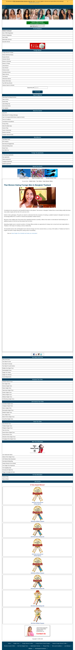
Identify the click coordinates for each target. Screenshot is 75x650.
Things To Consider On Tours (8, 472)
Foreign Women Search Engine (43, 643)
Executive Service (6, 41)
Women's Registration (7, 35)
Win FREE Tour (5, 150)
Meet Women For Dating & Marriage (10, 115)
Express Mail (5, 101)
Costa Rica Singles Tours (7, 419)
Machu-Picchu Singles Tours (8, 416)
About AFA (4, 112)
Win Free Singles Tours (22, 646)
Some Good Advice (6, 105)
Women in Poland (6, 63)
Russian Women (5, 57)
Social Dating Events (6, 376)
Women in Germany (6, 61)
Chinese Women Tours (7, 434)
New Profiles (5, 37)
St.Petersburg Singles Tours (8, 399)
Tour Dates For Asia (6, 361)
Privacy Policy (5, 123)
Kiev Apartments (5, 157)
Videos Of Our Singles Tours (8, 456)
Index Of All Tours (6, 359)
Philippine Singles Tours (7, 428)
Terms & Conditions (6, 119)
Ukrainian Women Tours (7, 381)
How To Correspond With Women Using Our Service (13, 117)
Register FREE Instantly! (37, 22)
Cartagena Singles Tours (7, 405)
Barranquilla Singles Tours (7, 410)
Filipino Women (5, 74)
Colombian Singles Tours (7, 403)
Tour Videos (39, 181)
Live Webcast (67, 646)
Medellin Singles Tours (7, 412)
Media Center (32, 181)
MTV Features (5, 141)
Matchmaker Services (7, 39)
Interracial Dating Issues (7, 145)
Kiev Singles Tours (6, 383)
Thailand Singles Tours (7, 425)
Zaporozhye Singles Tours (7, 390)
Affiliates (30, 648)
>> (34, 2)
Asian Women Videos (48, 181)
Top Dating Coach (6, 139)
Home (9, 643)
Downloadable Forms (6, 370)
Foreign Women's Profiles (7, 52)
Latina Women (5, 65)
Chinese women (5, 70)
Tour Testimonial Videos (7, 454)
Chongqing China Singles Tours (9, 438)
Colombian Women (6, 72)
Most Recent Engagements (8, 143)
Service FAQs (5, 128)
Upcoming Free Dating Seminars (9, 97)
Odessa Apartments (6, 159)
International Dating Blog (7, 461)
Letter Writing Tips (6, 103)
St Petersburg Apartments (7, 155)
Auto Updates (5, 108)
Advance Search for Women (8, 85)
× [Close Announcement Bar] (67, 1)
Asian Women (5, 67)
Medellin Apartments (6, 163)
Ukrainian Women (6, 59)
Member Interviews (6, 132)
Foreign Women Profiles (27, 643)
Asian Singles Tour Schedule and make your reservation (24, 233)
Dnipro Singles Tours (6, 388)
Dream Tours (5, 148)
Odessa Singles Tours (7, 394)
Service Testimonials (6, 130)
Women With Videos (6, 80)
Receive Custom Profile (9, 646)
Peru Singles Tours (6, 414)
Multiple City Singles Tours (8, 368)
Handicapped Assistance (40, 648)
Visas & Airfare (5, 479)
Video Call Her (5, 99)
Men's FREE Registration (7, 33)
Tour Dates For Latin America (8, 365)
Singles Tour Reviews (6, 374)
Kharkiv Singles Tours (7, 392)
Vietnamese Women (6, 78)
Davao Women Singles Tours (8, 432)
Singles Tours (16, 643)
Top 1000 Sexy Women (7, 83)
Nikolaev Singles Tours (7, 396)
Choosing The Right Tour (7, 469)
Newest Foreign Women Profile (59, 643)
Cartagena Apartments (7, 161)
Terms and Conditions (57, 646)
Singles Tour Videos (6, 372)
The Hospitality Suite (6, 467)
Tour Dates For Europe (7, 363)
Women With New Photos (7, 54)
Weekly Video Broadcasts (9, 459)
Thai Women (5, 76)
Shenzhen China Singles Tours (8, 436)
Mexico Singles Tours (6, 408)
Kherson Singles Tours (7, 385)
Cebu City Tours (5, 430)
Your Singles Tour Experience (8, 465)
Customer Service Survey (7, 134)
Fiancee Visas (5, 476)
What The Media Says (7, 125)
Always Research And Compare (9, 463)
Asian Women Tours (6, 423)
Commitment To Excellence (8, 121)
